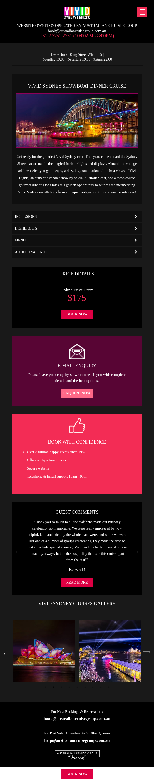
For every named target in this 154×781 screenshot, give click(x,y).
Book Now (77, 314)
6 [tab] (85, 687)
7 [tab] (93, 687)
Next (146, 651)
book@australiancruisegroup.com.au (77, 31)
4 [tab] (69, 687)
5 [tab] (77, 687)
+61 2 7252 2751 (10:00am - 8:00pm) (77, 35)
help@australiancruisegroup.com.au (77, 740)
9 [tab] (108, 687)
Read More (77, 583)
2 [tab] (53, 687)
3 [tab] (61, 687)
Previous (7, 654)
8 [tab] (100, 687)
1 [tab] (45, 687)
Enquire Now (77, 393)
